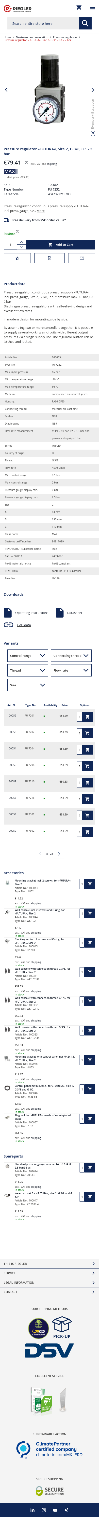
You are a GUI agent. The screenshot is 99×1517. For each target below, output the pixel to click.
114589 (11, 781)
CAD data (24, 625)
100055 (11, 765)
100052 (11, 715)
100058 (11, 814)
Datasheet (74, 612)
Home (7, 37)
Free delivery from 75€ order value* (39, 220)
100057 (11, 798)
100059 (11, 830)
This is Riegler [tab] (15, 1264)
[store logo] (18, 8)
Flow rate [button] (60, 670)
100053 (11, 732)
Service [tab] (10, 1273)
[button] (93, 133)
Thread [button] (15, 670)
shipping (52, 163)
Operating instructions (31, 612)
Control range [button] (20, 655)
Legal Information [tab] (19, 1283)
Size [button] (13, 685)
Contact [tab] (10, 1292)
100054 (11, 748)
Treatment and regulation (32, 37)
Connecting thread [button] (67, 655)
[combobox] (49, 23)
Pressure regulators (65, 37)
